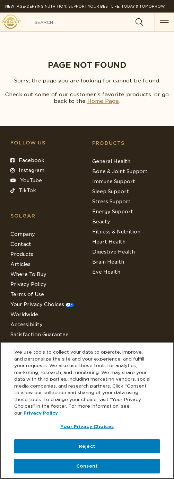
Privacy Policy (28, 284)
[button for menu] (164, 22)
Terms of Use (27, 294)
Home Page (103, 101)
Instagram (27, 170)
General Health (111, 161)
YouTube (26, 180)
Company (22, 234)
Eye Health (106, 272)
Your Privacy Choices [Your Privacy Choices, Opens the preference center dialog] (87, 426)
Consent (87, 466)
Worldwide (24, 314)
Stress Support (111, 201)
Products (108, 143)
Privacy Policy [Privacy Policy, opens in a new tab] (41, 413)
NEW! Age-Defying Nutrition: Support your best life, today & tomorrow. (85, 6)
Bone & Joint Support (120, 171)
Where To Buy (28, 274)
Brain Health (108, 262)
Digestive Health (113, 252)
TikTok (23, 190)
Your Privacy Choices (42, 304)
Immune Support (113, 181)
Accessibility (26, 324)
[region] (87, 410)
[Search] (139, 22)
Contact (20, 244)
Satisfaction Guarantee (39, 334)
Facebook (27, 160)
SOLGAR (22, 216)
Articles (20, 264)
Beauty (101, 221)
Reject (87, 446)
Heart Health (108, 242)
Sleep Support (110, 191)
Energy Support (112, 211)
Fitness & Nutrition (116, 231)
